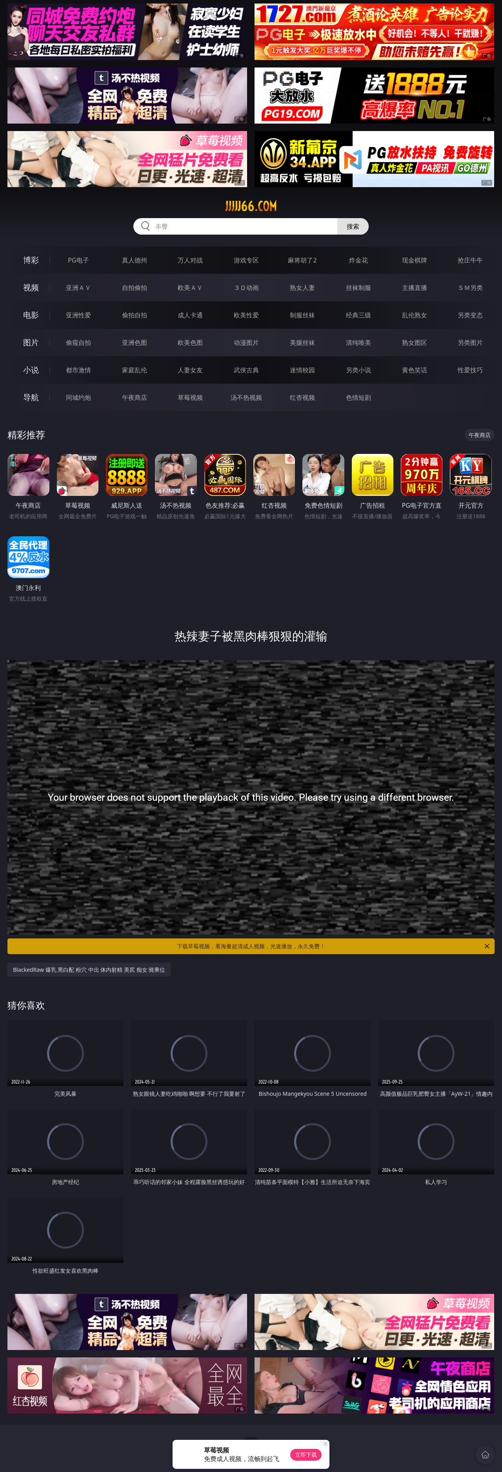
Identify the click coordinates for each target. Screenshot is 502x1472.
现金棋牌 (414, 260)
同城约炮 (78, 397)
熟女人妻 (302, 287)
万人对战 (190, 260)
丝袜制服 (358, 287)
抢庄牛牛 (470, 260)
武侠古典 (246, 370)
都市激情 (78, 370)
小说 (31, 369)
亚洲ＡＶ (78, 287)
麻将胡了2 (302, 260)
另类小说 (358, 370)
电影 (31, 315)
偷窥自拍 (78, 342)
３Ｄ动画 (246, 287)
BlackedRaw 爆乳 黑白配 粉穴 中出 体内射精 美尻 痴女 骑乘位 (89, 969)
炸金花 (358, 260)
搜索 (353, 226)
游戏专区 (246, 260)
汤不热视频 (246, 397)
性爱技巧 (470, 370)
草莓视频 (190, 397)
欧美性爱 (246, 315)
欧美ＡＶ (190, 287)
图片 (31, 342)
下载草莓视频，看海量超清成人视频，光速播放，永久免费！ (334, 946)
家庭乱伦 (134, 370)
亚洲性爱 (78, 315)
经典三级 (358, 315)
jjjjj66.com (251, 206)
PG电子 (78, 260)
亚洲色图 (134, 342)
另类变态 (470, 315)
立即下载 (306, 1454)
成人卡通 (190, 315)
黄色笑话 (414, 370)
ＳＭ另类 (470, 287)
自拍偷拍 (134, 287)
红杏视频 (302, 397)
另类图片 (470, 342)
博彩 (31, 260)
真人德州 (134, 260)
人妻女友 (190, 370)
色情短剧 (358, 397)
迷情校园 (302, 370)
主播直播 (414, 287)
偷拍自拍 (134, 315)
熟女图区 (414, 342)
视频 (31, 287)
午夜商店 (134, 397)
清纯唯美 (358, 342)
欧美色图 (190, 342)
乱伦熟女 (414, 315)
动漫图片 (246, 342)
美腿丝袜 (302, 342)
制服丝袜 (302, 315)
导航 (31, 397)
